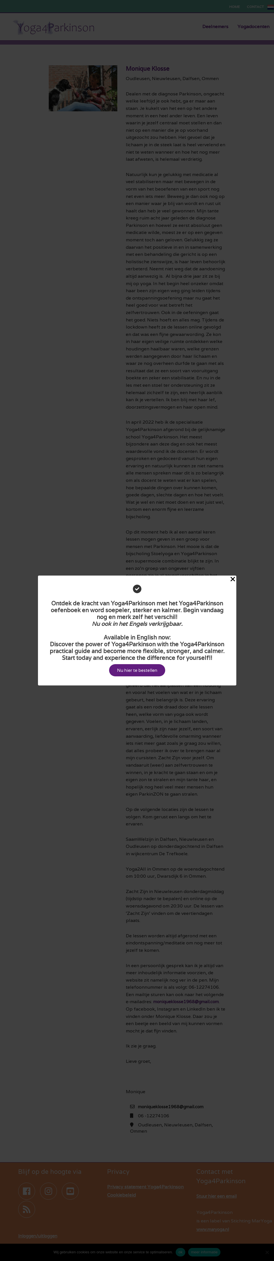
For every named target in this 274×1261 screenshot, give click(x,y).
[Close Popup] (232, 579)
